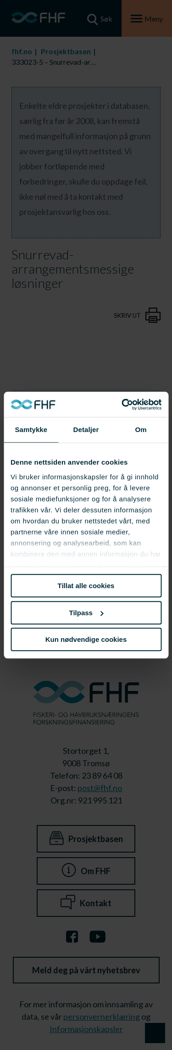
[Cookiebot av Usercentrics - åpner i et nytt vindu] (122, 404)
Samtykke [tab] (31, 429)
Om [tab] (141, 429)
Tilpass (86, 613)
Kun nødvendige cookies (86, 639)
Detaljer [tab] (86, 429)
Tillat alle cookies (86, 586)
